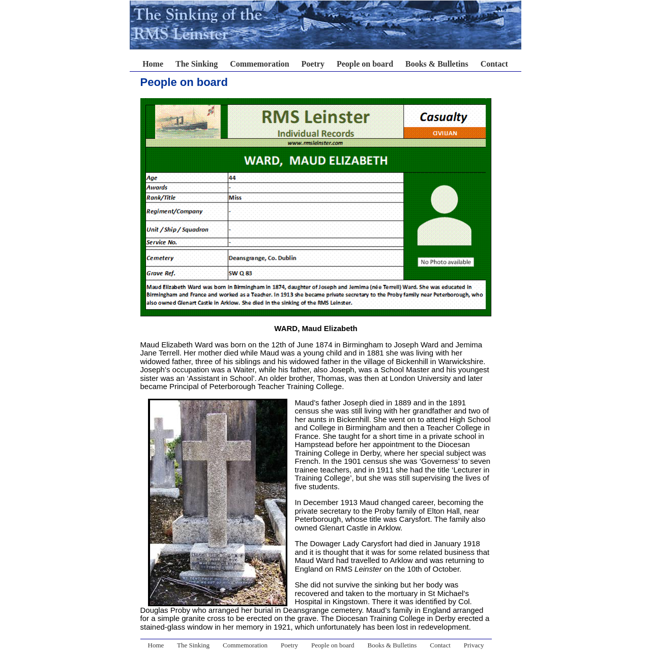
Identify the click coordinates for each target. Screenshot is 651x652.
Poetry (313, 64)
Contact (494, 64)
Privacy (474, 645)
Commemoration (259, 64)
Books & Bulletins (436, 64)
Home (152, 64)
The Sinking (196, 64)
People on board (365, 64)
